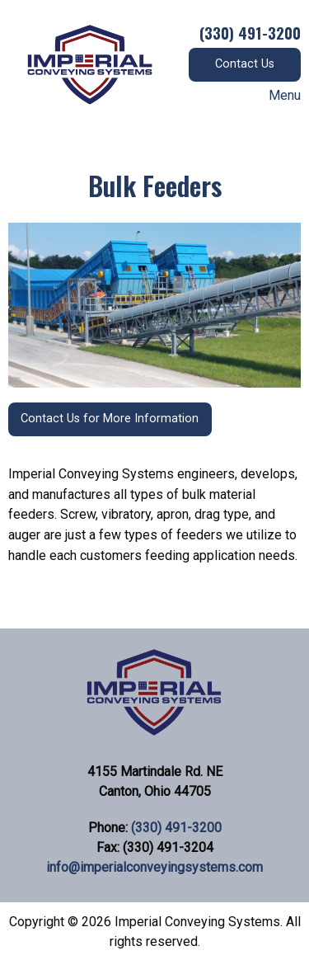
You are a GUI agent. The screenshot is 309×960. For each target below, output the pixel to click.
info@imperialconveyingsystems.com (154, 867)
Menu (276, 96)
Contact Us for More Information (110, 419)
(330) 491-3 (237, 32)
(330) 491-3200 (176, 827)
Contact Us (244, 64)
